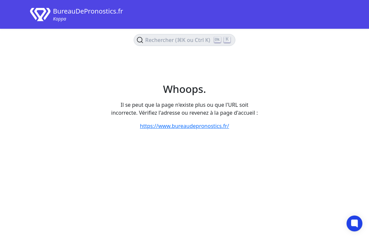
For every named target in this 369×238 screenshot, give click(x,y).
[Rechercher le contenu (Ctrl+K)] (184, 40)
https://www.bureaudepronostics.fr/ (184, 126)
